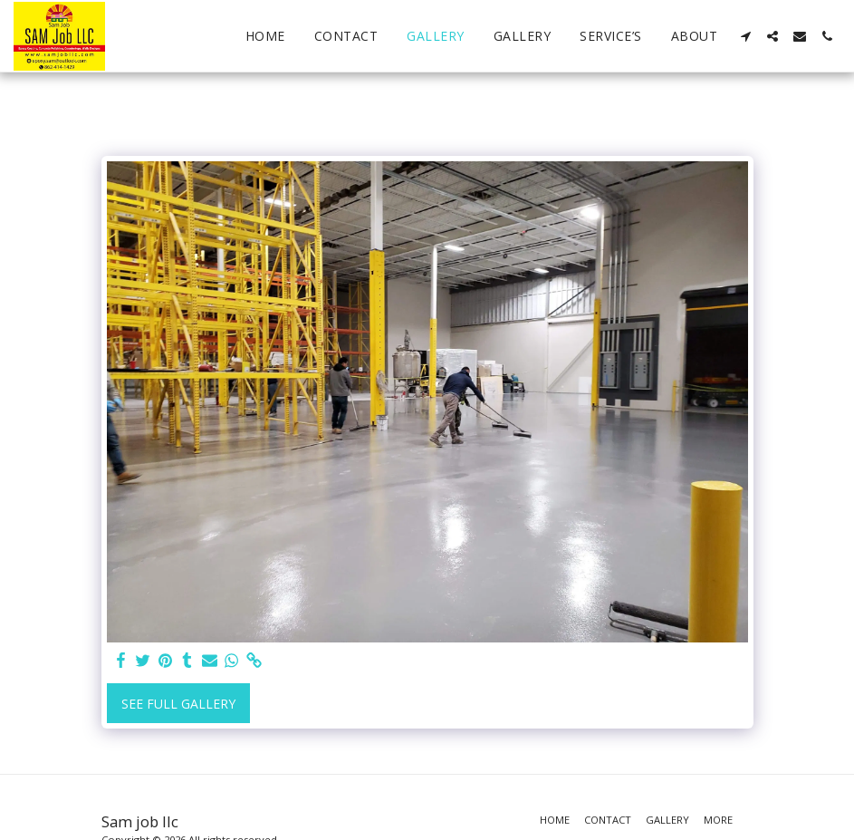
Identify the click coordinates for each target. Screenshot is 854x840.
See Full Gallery (178, 703)
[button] (745, 36)
